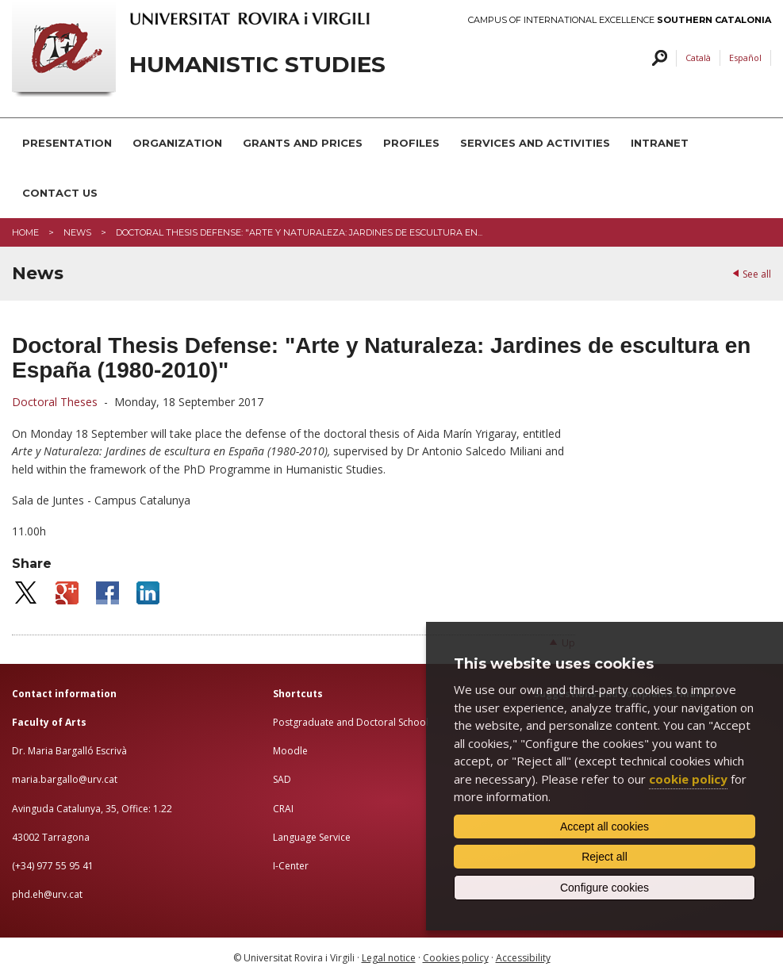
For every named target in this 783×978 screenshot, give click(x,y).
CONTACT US (60, 192)
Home (25, 232)
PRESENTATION (67, 142)
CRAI (283, 808)
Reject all (604, 856)
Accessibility (523, 958)
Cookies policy (456, 958)
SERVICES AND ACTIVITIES (535, 142)
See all (757, 274)
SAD (282, 779)
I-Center (291, 866)
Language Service (312, 837)
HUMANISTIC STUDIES (257, 64)
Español (745, 57)
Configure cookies (604, 887)
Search (657, 58)
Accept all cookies (604, 826)
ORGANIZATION (177, 142)
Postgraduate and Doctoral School (350, 722)
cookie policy (688, 779)
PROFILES (411, 142)
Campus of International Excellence (619, 20)
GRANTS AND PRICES (303, 142)
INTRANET (660, 142)
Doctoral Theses (56, 401)
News (77, 232)
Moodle (290, 750)
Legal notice (389, 958)
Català (698, 57)
